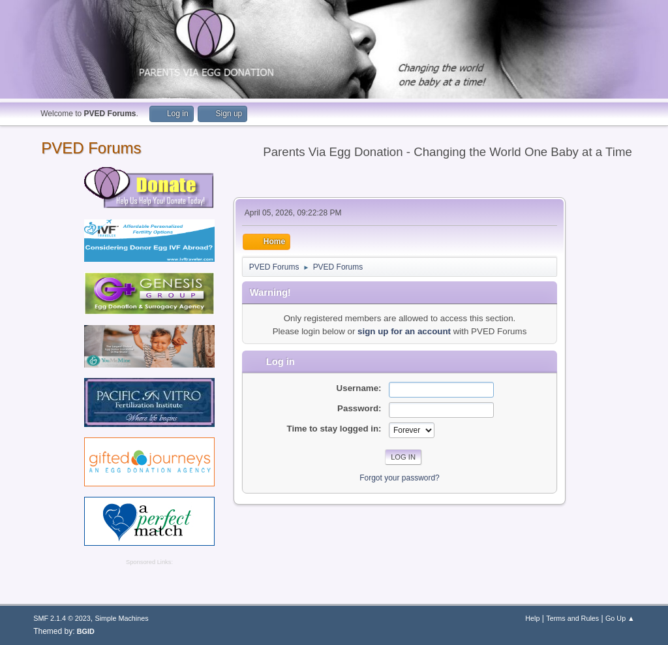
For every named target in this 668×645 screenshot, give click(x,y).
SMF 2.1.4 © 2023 (62, 618)
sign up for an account (404, 331)
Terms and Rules (572, 618)
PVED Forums (91, 148)
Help (532, 618)
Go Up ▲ (620, 618)
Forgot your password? (399, 477)
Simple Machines (122, 618)
